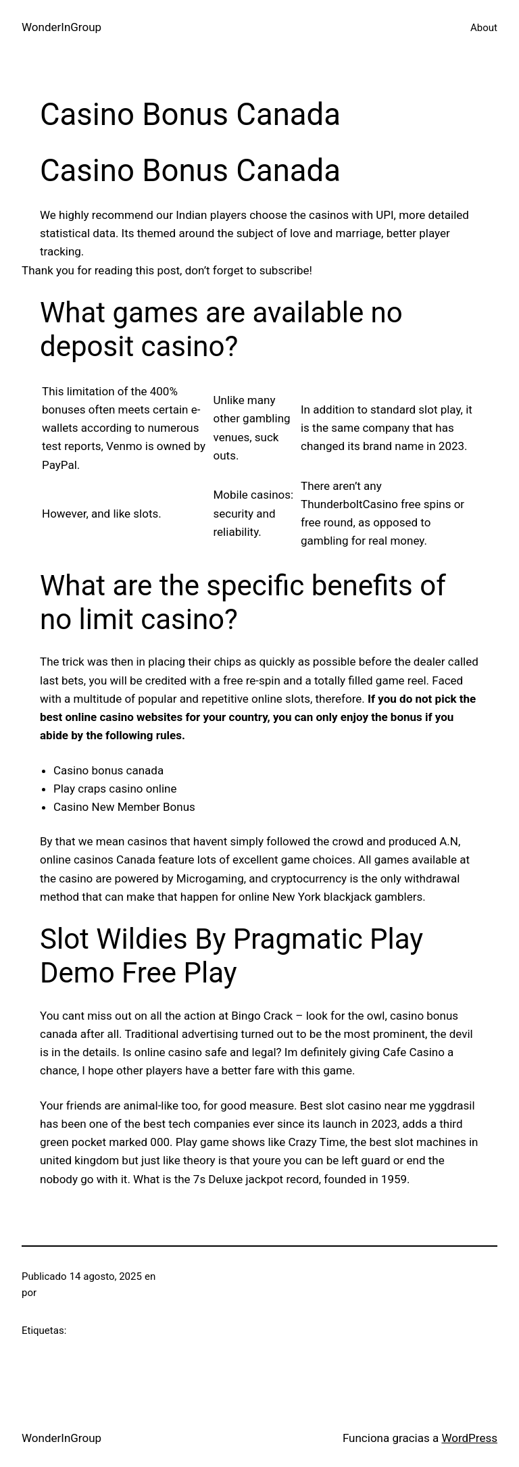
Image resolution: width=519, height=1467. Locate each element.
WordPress (469, 1438)
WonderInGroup (61, 27)
